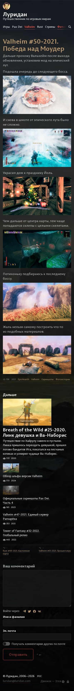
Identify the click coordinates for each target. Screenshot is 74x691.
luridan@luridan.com (17, 681)
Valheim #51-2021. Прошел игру (55, 550)
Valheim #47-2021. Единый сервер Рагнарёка (25, 517)
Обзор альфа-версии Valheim (22, 476)
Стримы (50, 26)
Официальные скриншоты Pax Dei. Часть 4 (26, 500)
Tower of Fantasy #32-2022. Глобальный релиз (21, 533)
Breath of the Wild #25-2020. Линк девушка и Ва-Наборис (35, 432)
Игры (6, 26)
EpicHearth (23, 379)
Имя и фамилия (14, 617)
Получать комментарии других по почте (34, 644)
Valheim (29, 26)
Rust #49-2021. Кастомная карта (16, 552)
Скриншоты (47, 379)
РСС (39, 676)
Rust (40, 26)
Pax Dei (17, 26)
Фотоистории (63, 379)
